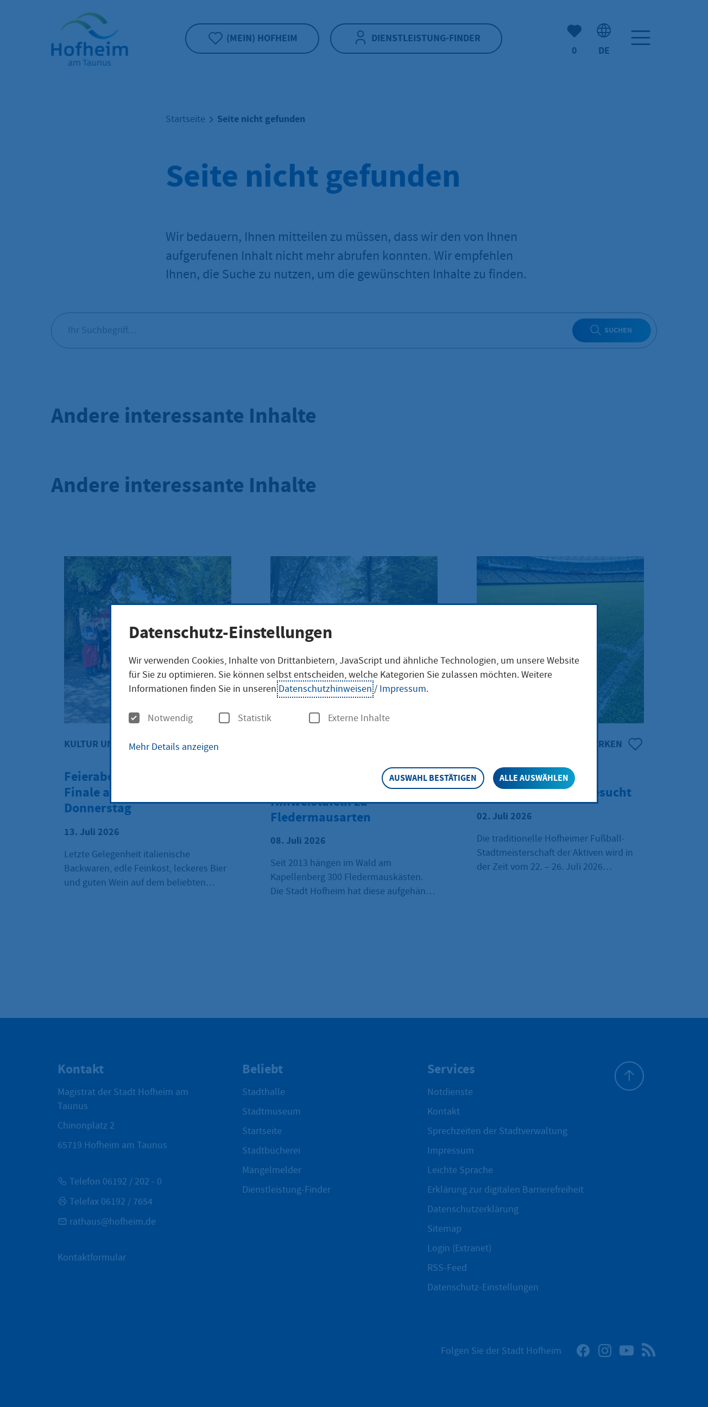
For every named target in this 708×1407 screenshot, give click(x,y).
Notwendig (161, 718)
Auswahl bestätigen (433, 778)
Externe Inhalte (349, 718)
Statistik (245, 718)
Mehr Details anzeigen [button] (174, 747)
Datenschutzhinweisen (325, 689)
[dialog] (354, 703)
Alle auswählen (534, 778)
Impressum (403, 689)
